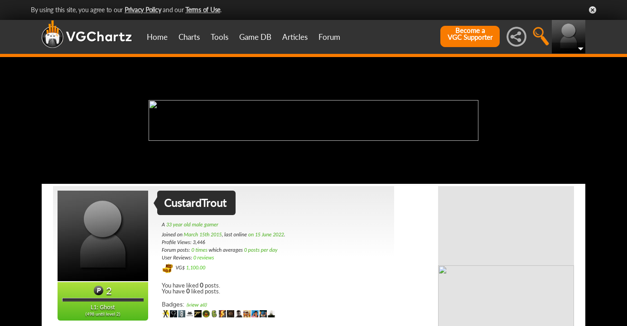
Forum (329, 37)
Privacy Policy (143, 10)
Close (592, 10)
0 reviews (203, 257)
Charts (189, 37)
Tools (219, 37)
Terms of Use (202, 10)
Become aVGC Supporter (470, 34)
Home (157, 37)
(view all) (196, 305)
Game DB (255, 37)
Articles (295, 37)
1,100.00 (195, 267)
